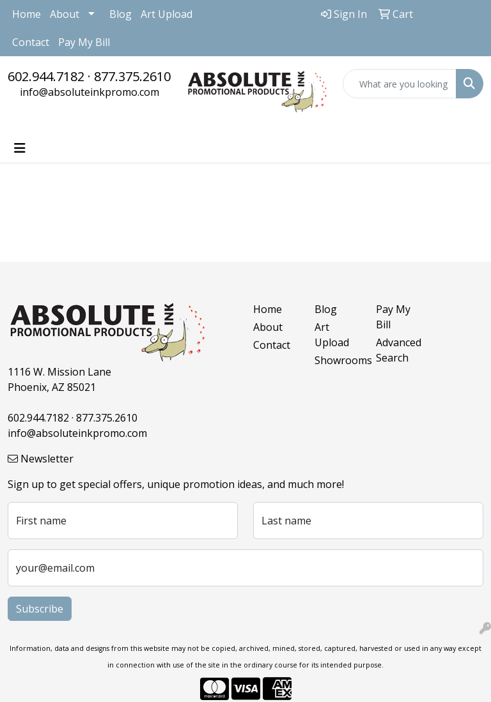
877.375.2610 (132, 76)
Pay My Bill (84, 42)
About (64, 14)
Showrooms (338, 360)
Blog (120, 14)
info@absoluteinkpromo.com (89, 92)
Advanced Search (398, 350)
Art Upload (166, 14)
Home (26, 14)
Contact (30, 42)
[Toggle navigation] (19, 148)
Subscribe (39, 609)
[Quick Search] (400, 83)
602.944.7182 (46, 76)
